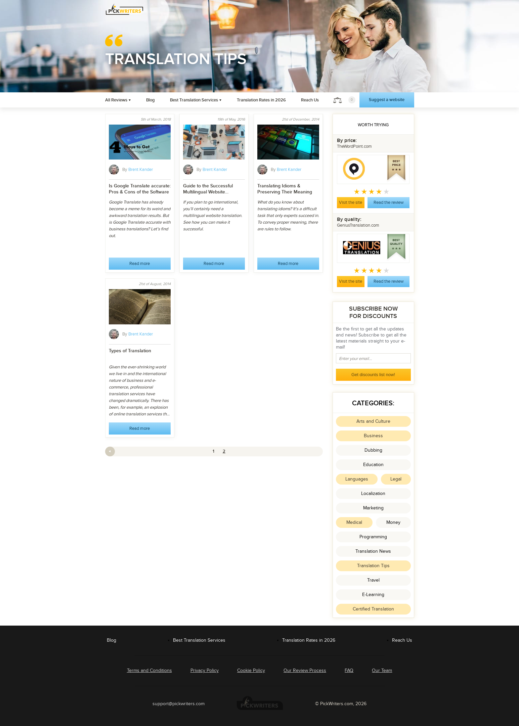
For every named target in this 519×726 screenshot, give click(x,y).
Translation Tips (373, 566)
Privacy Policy (204, 670)
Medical (354, 522)
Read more (139, 263)
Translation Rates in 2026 (261, 100)
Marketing (373, 508)
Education (373, 464)
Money (393, 522)
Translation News (373, 551)
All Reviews (116, 100)
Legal (395, 479)
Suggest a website (386, 99)
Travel (373, 580)
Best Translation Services (194, 100)
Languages (356, 479)
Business (373, 436)
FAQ (349, 670)
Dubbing (373, 450)
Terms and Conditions (149, 670)
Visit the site (350, 202)
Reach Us (310, 100)
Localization (373, 493)
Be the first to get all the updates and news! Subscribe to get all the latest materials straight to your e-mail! (371, 338)
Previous (110, 451)
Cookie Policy (251, 670)
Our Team (382, 670)
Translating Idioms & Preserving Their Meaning (284, 189)
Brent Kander (140, 169)
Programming (373, 537)
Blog (150, 100)
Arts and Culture (373, 421)
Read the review (389, 202)
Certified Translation (373, 609)
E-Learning (373, 594)
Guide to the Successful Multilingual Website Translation (208, 189)
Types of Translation (130, 351)
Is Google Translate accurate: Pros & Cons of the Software (140, 189)
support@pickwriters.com (179, 704)
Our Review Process (305, 670)
